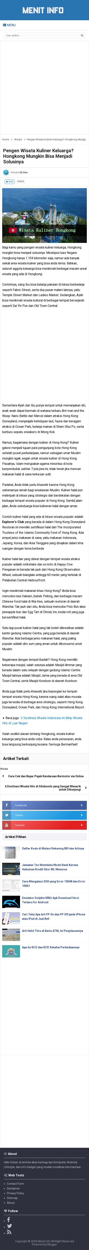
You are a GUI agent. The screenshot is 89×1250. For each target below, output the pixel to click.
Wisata (20, 181)
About (11, 1202)
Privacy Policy (15, 1193)
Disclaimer (13, 1188)
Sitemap (12, 1198)
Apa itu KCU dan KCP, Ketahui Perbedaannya (50, 947)
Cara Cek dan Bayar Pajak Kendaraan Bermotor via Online (46, 776)
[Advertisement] (44, 87)
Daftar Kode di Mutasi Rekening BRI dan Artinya (53, 848)
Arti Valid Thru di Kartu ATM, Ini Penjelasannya (52, 930)
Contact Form (15, 1183)
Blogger (52, 1244)
